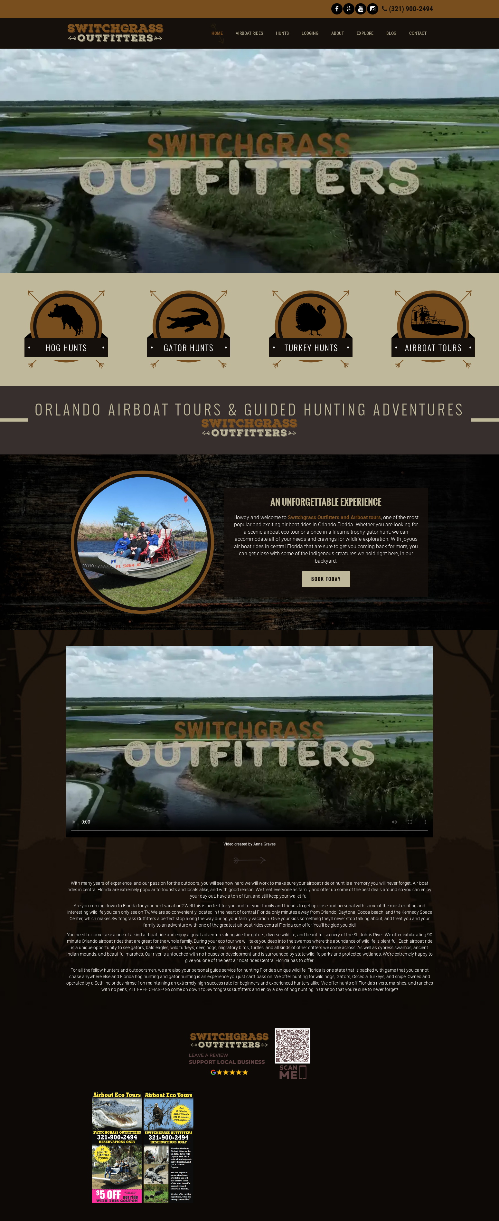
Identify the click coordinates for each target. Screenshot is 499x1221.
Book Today (326, 579)
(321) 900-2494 (407, 8)
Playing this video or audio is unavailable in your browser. (249, 161)
